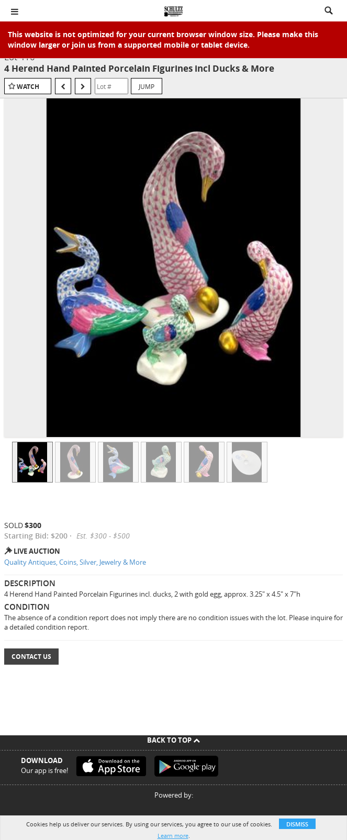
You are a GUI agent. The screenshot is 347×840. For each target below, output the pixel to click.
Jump (146, 86)
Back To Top (173, 740)
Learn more (173, 835)
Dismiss (297, 824)
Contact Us (31, 656)
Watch (28, 86)
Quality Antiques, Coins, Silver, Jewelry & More (75, 562)
